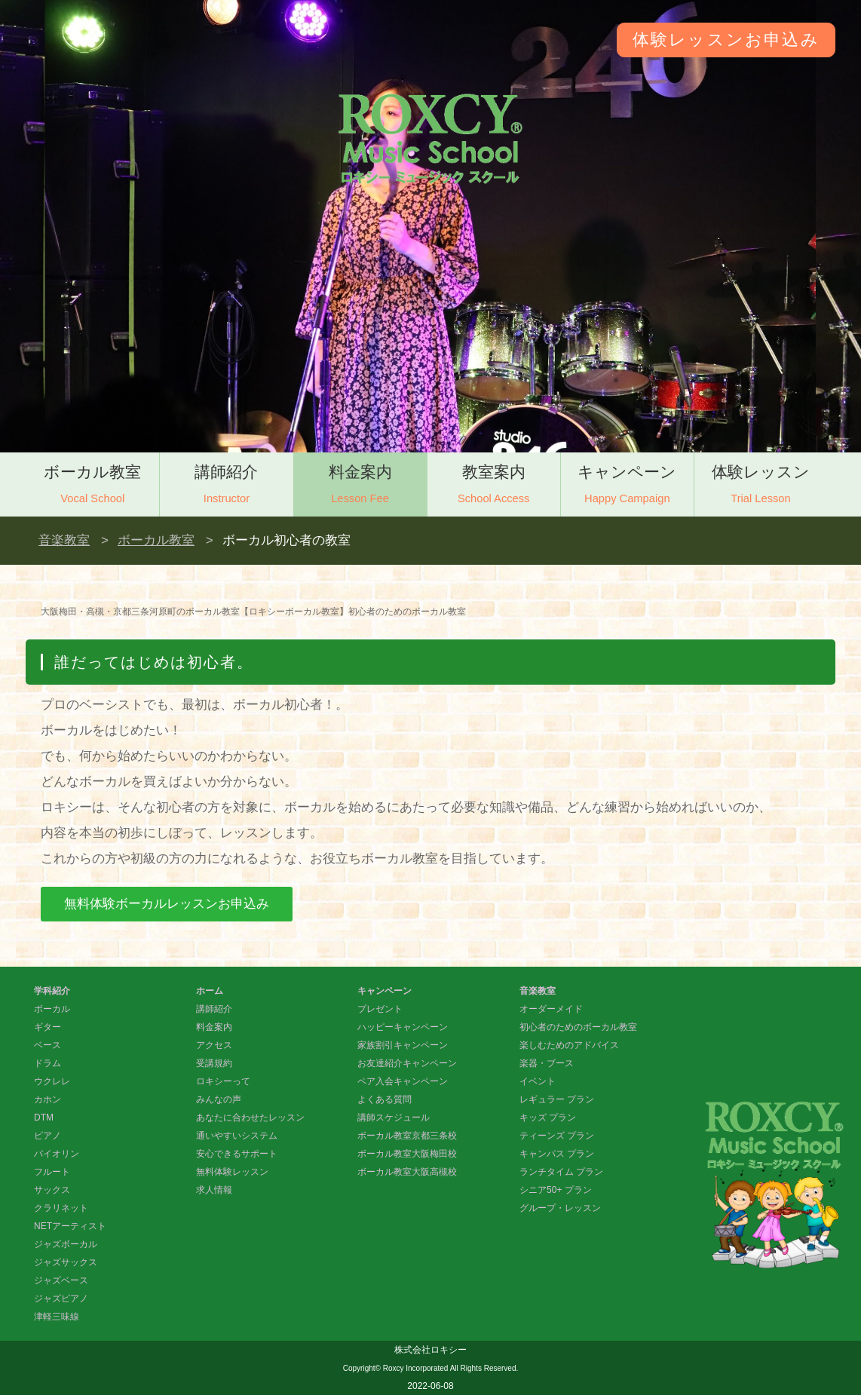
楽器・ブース (546, 1063)
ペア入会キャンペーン (402, 1081)
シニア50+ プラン (555, 1190)
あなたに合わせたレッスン (250, 1117)
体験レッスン (760, 486)
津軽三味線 (56, 1316)
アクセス (214, 1045)
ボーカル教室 (92, 486)
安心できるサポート (236, 1153)
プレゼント (380, 1009)
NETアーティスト (70, 1226)
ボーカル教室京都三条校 (407, 1135)
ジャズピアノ (61, 1298)
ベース (47, 1045)
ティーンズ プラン (556, 1135)
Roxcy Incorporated (416, 1368)
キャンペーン (627, 486)
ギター (47, 1027)
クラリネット (61, 1208)
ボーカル (52, 1009)
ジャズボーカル (65, 1244)
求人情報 (214, 1190)
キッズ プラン (547, 1117)
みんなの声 (218, 1099)
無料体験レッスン (232, 1172)
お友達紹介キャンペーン (407, 1063)
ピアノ (47, 1135)
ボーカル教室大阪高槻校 (407, 1172)
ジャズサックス (65, 1262)
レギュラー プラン (556, 1099)
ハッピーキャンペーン (402, 1027)
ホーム (209, 991)
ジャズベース (61, 1280)
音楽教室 (64, 540)
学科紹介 (52, 991)
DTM (44, 1117)
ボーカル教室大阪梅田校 (407, 1153)
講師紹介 (226, 486)
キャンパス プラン (556, 1153)
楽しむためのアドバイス (569, 1045)
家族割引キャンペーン (402, 1045)
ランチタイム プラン (561, 1172)
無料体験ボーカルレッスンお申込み (166, 904)
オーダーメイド (551, 1009)
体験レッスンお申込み (726, 39)
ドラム (47, 1063)
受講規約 (214, 1063)
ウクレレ (52, 1081)
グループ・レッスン (560, 1208)
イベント (537, 1081)
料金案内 (360, 486)
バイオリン (56, 1153)
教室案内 (493, 486)
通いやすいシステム (236, 1135)
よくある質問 (384, 1099)
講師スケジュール (393, 1117)
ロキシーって (223, 1081)
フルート (52, 1172)
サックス (52, 1190)
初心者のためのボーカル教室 (578, 1027)
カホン (47, 1099)
